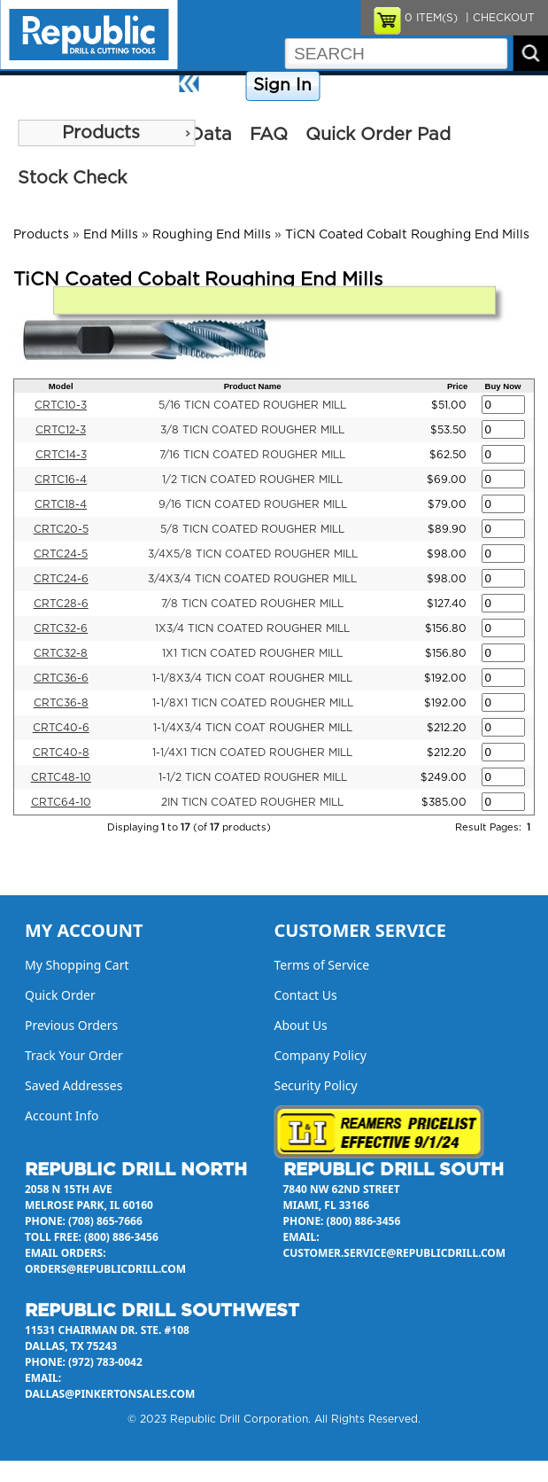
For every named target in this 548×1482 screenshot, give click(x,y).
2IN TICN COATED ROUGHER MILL (252, 802)
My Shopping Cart (77, 964)
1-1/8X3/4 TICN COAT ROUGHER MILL (252, 678)
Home (224, 86)
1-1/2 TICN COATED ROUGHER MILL (252, 777)
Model (61, 386)
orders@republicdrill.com (105, 1268)
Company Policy (368, 86)
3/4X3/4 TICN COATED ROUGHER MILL (252, 578)
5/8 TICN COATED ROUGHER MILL (252, 529)
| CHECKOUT (498, 17)
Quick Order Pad (378, 135)
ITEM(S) (431, 17)
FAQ (269, 135)
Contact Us (452, 86)
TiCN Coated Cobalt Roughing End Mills (407, 235)
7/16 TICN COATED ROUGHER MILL (252, 454)
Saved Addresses (73, 1085)
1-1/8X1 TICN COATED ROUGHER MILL (252, 703)
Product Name (253, 386)
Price (457, 386)
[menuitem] (106, 133)
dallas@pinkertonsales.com (110, 1393)
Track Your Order (74, 1055)
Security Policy (316, 1085)
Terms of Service (322, 964)
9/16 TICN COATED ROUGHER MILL (252, 504)
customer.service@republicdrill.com (394, 1252)
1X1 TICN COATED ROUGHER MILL (252, 653)
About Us (518, 86)
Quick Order (60, 995)
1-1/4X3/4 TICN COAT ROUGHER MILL (252, 727)
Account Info (62, 1115)
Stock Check (72, 178)
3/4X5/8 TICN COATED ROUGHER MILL (253, 554)
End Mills (110, 235)
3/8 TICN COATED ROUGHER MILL (252, 430)
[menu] (106, 133)
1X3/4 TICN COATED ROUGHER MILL (252, 628)
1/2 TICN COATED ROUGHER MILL (252, 479)
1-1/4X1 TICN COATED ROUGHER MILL (252, 752)
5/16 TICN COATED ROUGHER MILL (252, 405)
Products (101, 133)
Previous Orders (71, 1025)
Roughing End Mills (211, 235)
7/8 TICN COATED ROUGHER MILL (252, 603)
